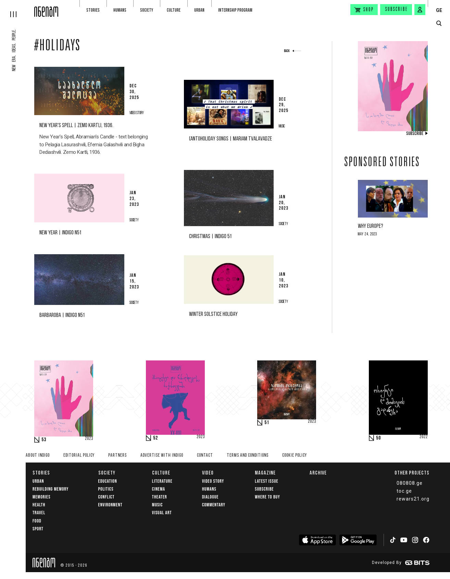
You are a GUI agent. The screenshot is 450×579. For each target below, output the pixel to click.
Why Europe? (370, 226)
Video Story (213, 481)
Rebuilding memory (50, 489)
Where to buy (267, 497)
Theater (159, 497)
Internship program (235, 10)
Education (107, 481)
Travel (39, 513)
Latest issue (266, 481)
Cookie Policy (294, 455)
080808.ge (410, 483)
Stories (93, 10)
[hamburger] (17, 8)
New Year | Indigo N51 (60, 233)
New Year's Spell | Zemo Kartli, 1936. (76, 125)
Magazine (265, 472)
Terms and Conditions (247, 455)
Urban (199, 10)
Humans (119, 10)
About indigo (38, 455)
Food (37, 521)
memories (41, 497)
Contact (205, 455)
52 (155, 438)
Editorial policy (79, 455)
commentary (213, 505)
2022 (424, 437)
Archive (318, 472)
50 (378, 438)
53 (43, 440)
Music (157, 505)
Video (208, 472)
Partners (117, 455)
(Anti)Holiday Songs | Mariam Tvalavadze (230, 139)
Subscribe (396, 9)
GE (439, 10)
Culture (173, 10)
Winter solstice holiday (213, 314)
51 (266, 423)
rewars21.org (413, 499)
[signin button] (419, 9)
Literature (162, 481)
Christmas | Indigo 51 (210, 236)
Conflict (106, 497)
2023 (89, 438)
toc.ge (404, 491)
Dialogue (210, 497)
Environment (110, 505)
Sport (38, 529)
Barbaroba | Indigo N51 (62, 315)
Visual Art (162, 513)
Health (39, 505)
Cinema (158, 489)
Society (146, 10)
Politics (106, 489)
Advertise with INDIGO (161, 455)
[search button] (438, 23)
